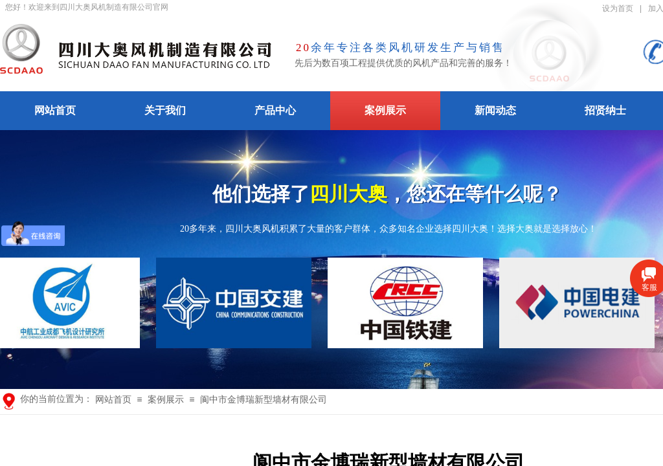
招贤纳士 (605, 110)
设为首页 (617, 8)
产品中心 (275, 110)
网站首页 (55, 110)
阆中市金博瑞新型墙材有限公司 (263, 400)
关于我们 (165, 110)
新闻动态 (495, 110)
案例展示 (385, 110)
